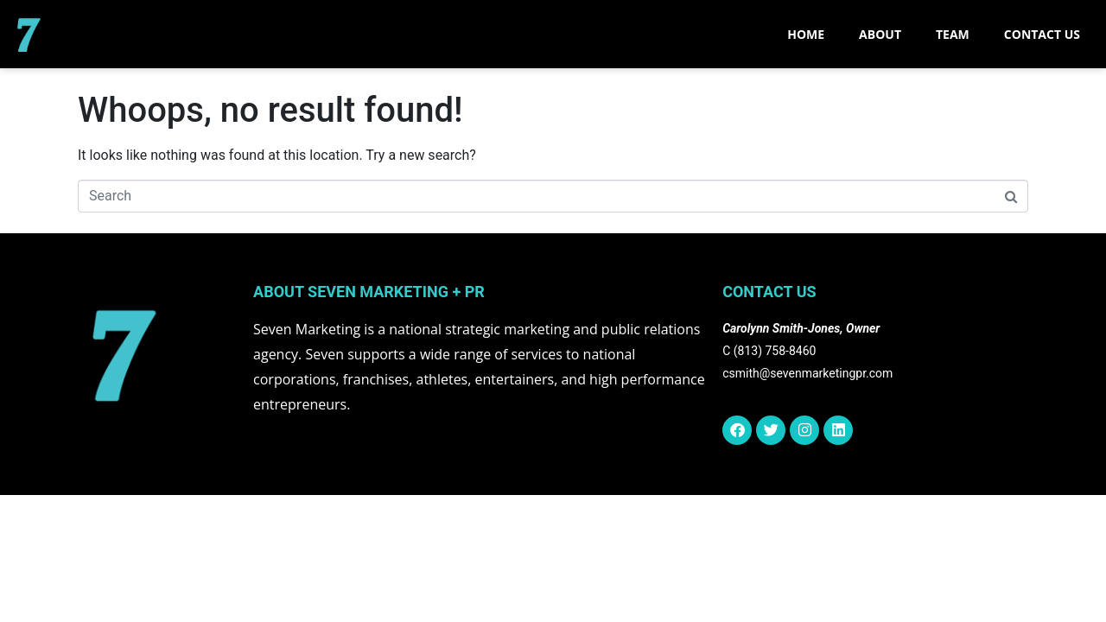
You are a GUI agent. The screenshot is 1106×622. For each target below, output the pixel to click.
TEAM (952, 34)
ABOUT (880, 34)
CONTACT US (1042, 34)
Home (805, 34)
